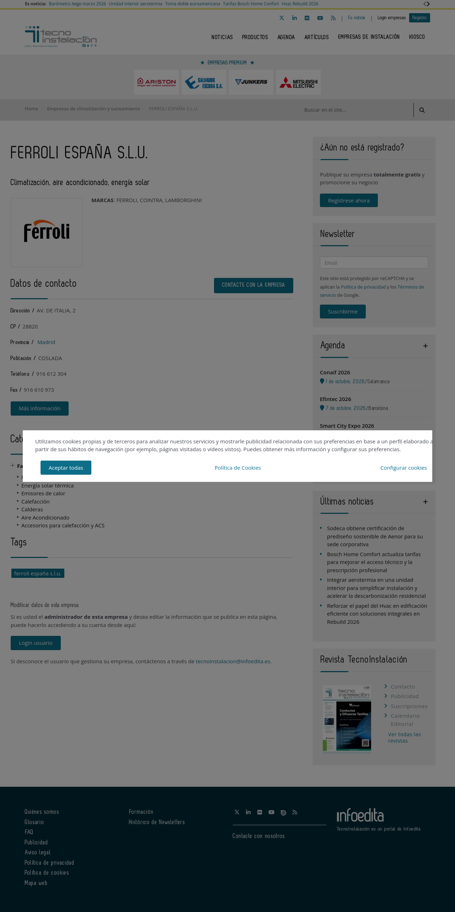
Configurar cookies (403, 467)
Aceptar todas (66, 467)
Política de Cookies (238, 467)
